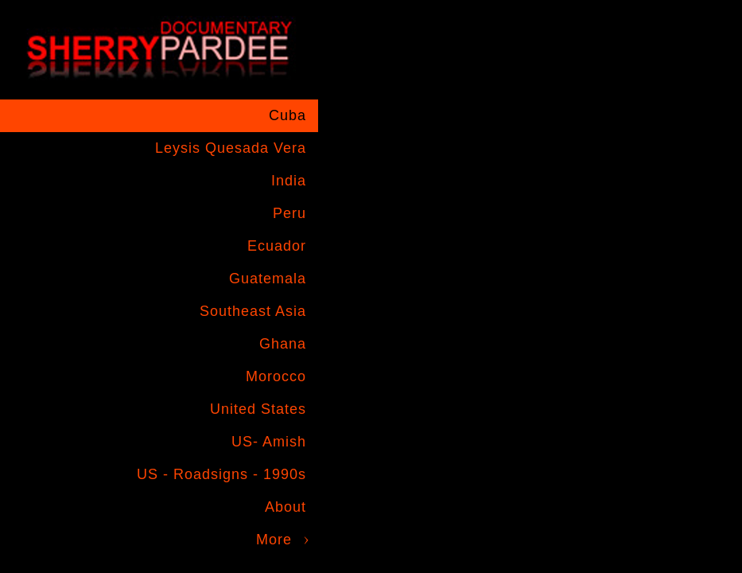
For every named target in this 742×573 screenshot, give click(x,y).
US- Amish (268, 442)
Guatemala (267, 278)
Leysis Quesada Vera (230, 148)
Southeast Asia (253, 311)
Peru (289, 213)
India (288, 181)
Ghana (282, 344)
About (285, 507)
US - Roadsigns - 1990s (221, 474)
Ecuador (276, 246)
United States (258, 409)
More (274, 540)
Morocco (276, 376)
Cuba (287, 115)
